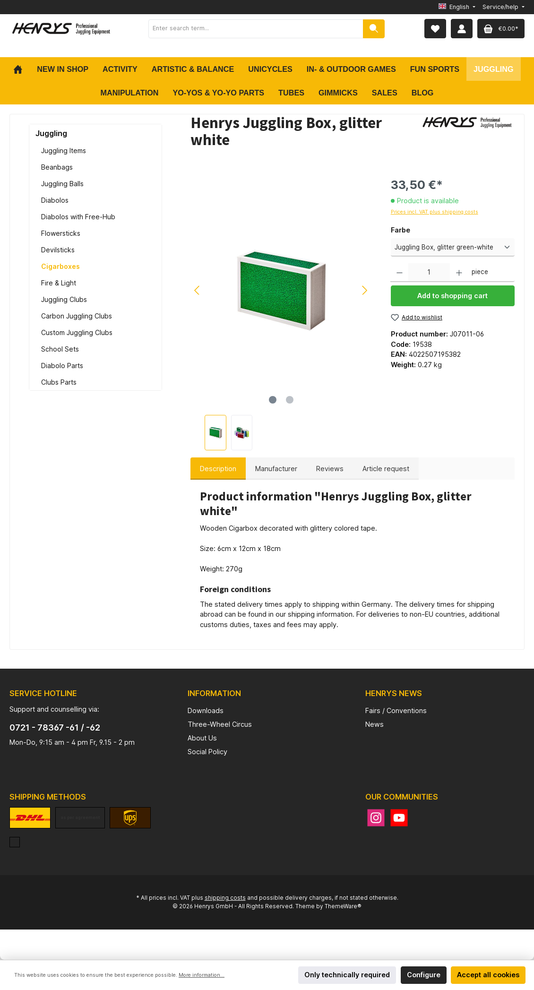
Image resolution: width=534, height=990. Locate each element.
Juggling (51, 133)
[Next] (364, 290)
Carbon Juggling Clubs (76, 316)
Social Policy (207, 752)
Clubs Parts (59, 382)
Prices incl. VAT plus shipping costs (434, 212)
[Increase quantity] (459, 272)
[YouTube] (399, 817)
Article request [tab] (385, 469)
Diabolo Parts (62, 366)
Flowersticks (60, 233)
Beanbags (57, 167)
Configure (423, 975)
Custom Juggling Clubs (76, 332)
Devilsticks (58, 250)
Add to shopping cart (452, 296)
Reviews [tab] (330, 469)
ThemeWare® (343, 906)
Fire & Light (58, 283)
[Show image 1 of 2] (272, 400)
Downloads (206, 710)
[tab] (218, 468)
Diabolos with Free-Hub (78, 217)
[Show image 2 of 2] (289, 400)
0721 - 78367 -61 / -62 (54, 727)
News (374, 724)
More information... (201, 975)
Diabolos (55, 200)
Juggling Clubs (64, 299)
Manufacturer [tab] (276, 469)
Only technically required (347, 975)
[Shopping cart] (501, 28)
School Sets (60, 349)
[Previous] (197, 290)
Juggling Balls (62, 184)
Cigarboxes (60, 266)
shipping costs (225, 898)
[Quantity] (429, 272)
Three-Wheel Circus (220, 724)
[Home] (21, 69)
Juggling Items (63, 150)
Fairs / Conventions (396, 710)
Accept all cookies (488, 975)
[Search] (374, 28)
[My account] (462, 28)
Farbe (400, 230)
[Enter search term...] (255, 28)
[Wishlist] (435, 28)
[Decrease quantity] (399, 272)
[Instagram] (376, 817)
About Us (202, 738)
